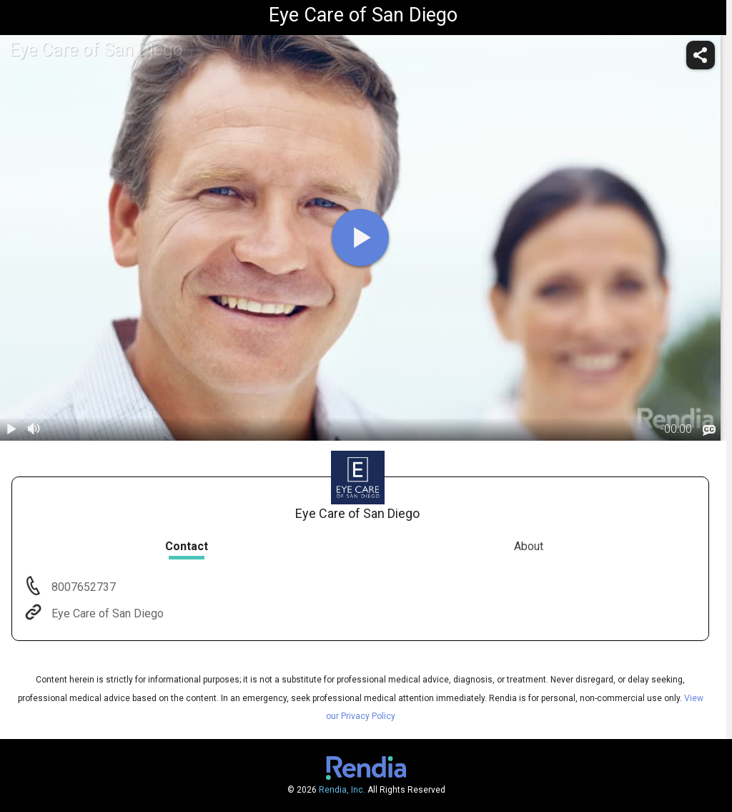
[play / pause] (11, 429)
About (528, 546)
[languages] (709, 430)
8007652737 (82, 587)
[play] (360, 237)
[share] (700, 55)
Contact (186, 546)
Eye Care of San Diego (106, 613)
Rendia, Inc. (342, 790)
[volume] (34, 429)
